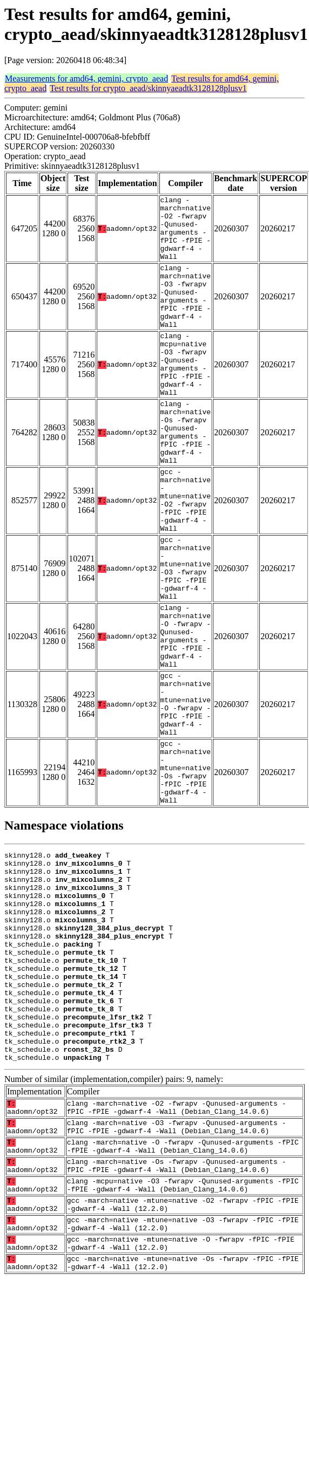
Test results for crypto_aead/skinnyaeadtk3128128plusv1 (148, 88)
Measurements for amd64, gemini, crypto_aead (86, 78)
